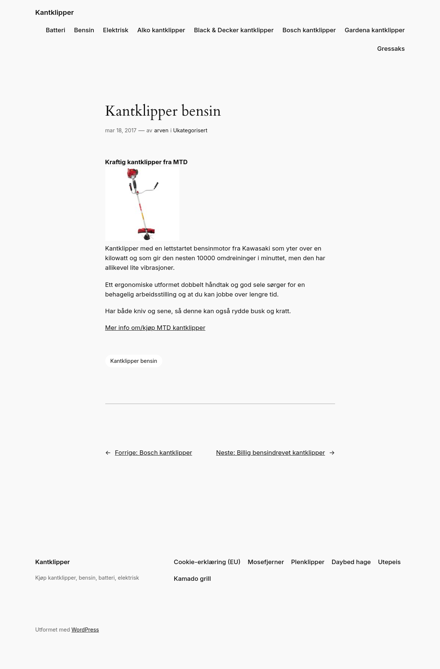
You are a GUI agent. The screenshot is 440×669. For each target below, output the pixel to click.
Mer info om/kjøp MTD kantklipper (155, 327)
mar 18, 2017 (121, 130)
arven (161, 130)
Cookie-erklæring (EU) (207, 562)
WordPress (85, 629)
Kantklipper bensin (134, 361)
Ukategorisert (190, 130)
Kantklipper (54, 12)
